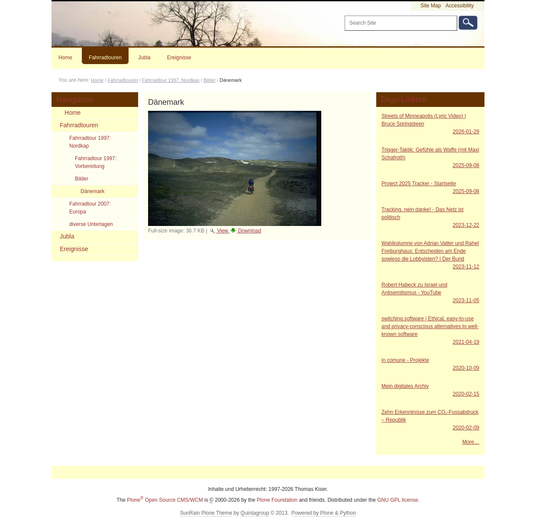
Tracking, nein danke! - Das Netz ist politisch (430, 217)
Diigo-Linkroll (403, 99)
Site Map (430, 6)
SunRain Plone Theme (206, 513)
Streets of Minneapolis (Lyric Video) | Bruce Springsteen (430, 124)
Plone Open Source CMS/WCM (165, 500)
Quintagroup (255, 513)
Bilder (209, 80)
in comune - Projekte (430, 364)
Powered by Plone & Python (323, 513)
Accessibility (460, 6)
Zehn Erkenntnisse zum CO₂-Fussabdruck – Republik (430, 420)
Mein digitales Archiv (430, 390)
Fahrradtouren (105, 58)
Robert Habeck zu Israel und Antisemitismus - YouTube (430, 293)
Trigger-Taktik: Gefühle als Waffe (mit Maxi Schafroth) (430, 158)
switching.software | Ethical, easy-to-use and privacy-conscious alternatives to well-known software (430, 331)
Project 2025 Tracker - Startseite (430, 188)
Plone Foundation (277, 500)
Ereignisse (179, 58)
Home (65, 58)
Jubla (144, 58)
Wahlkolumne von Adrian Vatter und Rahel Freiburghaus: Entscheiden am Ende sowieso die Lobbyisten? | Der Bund (430, 255)
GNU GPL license (397, 500)
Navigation (74, 99)
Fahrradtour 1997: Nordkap (171, 80)
